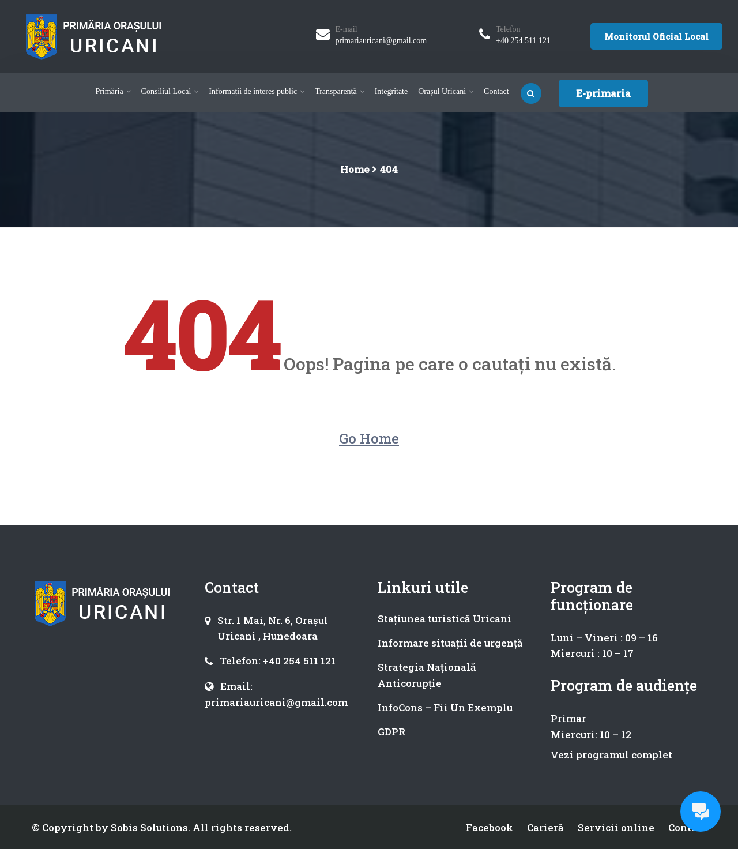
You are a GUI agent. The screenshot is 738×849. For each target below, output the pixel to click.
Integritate (391, 91)
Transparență (336, 91)
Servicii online (616, 827)
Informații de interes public (253, 91)
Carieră (545, 827)
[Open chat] (700, 811)
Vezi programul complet (611, 754)
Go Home (369, 438)
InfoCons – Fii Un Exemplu (445, 707)
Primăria (109, 91)
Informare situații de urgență (450, 642)
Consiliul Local (166, 91)
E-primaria (603, 93)
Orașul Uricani (442, 91)
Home (355, 169)
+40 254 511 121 (523, 40)
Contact (496, 91)
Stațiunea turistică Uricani (444, 618)
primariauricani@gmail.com (381, 40)
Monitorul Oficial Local (656, 36)
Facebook (489, 827)
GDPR (391, 731)
